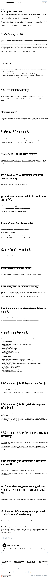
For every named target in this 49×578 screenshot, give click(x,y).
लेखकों (19, 568)
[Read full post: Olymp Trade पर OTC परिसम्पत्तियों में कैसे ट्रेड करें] (32, 557)
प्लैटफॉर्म (14, 568)
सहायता (28, 568)
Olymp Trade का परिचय (6, 568)
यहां (17, 339)
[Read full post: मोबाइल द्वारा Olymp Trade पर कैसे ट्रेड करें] (7, 557)
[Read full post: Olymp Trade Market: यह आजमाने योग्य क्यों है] (19, 557)
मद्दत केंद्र (24, 568)
